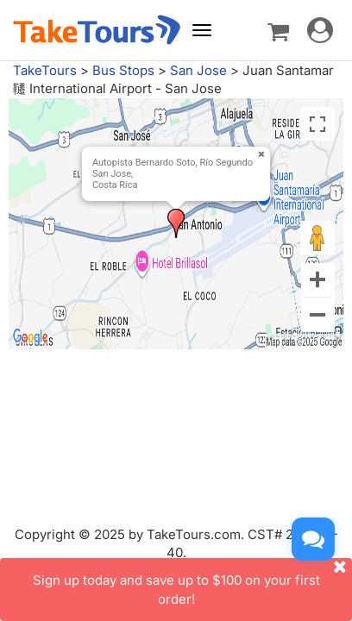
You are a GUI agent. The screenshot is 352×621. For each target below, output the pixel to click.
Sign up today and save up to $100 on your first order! (193, 582)
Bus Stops (123, 70)
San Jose (198, 70)
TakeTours (45, 70)
